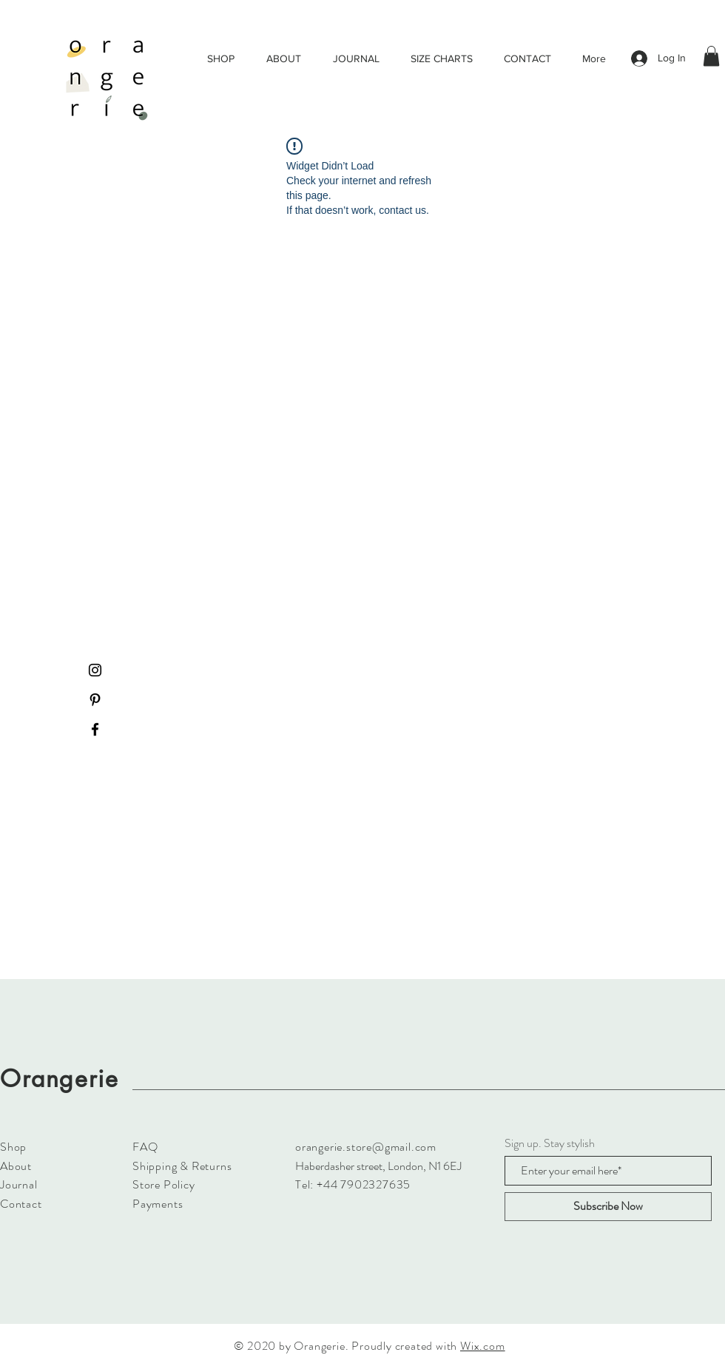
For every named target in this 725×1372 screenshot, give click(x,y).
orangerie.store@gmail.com (365, 1146)
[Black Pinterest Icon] (95, 699)
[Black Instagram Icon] (95, 670)
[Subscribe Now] (608, 1206)
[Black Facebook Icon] (95, 729)
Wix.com (482, 1345)
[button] (711, 56)
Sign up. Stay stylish (550, 1143)
